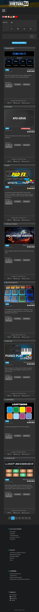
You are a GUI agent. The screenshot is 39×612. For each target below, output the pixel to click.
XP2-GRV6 (9, 107)
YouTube (13, 596)
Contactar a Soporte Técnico (18, 552)
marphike (32, 130)
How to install (26, 102)
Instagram (13, 598)
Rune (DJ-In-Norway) (29, 245)
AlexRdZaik (32, 69)
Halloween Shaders (12, 224)
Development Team (30, 362)
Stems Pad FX (10, 48)
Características (14, 535)
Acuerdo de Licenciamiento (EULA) (19, 579)
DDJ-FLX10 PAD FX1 (12, 282)
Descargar (12, 531)
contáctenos (13, 575)
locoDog (32, 420)
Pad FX (8, 165)
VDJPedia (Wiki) (14, 556)
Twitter (12, 600)
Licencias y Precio (15, 537)
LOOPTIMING (10, 399)
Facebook (13, 594)
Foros (11, 560)
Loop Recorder (10, 458)
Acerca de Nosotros (15, 573)
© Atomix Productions (19, 610)
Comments (17, 102)
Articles (12, 558)
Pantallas (12, 539)
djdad (33, 186)
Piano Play (9, 341)
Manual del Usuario (15, 554)
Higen (33, 303)
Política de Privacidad (16, 577)
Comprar (12, 533)
